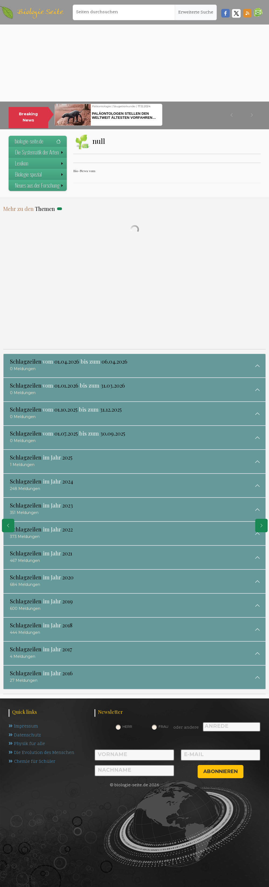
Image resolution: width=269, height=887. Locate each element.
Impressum (23, 726)
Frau (163, 726)
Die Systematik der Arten (39, 152)
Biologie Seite (40, 12)
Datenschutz (25, 735)
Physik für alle (27, 744)
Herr (127, 726)
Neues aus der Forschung (39, 185)
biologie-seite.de (38, 141)
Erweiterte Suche (195, 12)
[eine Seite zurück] (8, 525)
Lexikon (39, 163)
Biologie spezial (39, 174)
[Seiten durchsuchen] (124, 12)
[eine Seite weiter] (261, 525)
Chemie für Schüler (32, 762)
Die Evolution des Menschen (42, 753)
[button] (258, 12)
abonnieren (220, 771)
